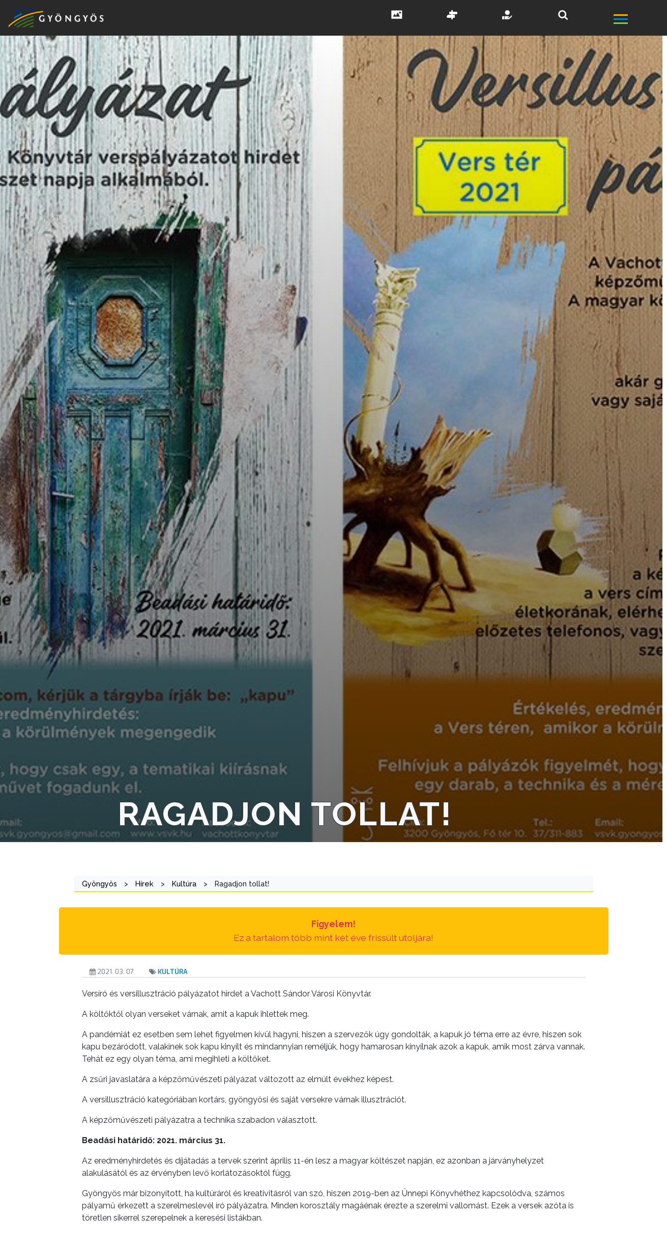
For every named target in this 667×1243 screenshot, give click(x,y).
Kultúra (173, 971)
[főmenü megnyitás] (639, 20)
